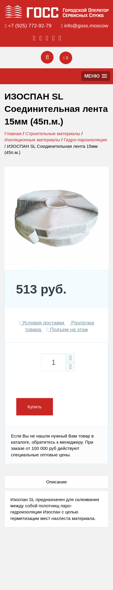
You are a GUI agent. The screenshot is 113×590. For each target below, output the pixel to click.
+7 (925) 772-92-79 (29, 26)
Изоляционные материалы (32, 139)
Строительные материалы (52, 133)
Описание (56, 481)
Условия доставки (42, 323)
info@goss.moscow (86, 26)
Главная (13, 133)
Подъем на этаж (67, 329)
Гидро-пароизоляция (85, 139)
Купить (35, 406)
